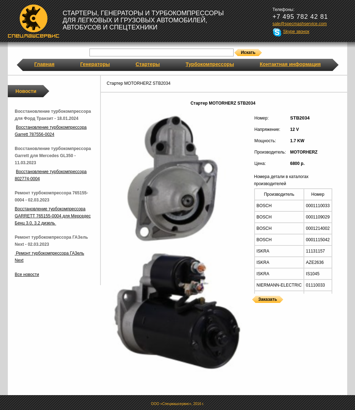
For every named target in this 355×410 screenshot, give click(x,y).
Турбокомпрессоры (210, 64)
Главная (44, 64)
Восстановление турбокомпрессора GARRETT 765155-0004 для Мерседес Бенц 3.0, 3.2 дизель (53, 216)
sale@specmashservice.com (300, 23)
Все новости (27, 274)
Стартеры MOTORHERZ (254, 307)
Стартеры (148, 64)
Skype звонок (296, 31)
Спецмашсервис (33, 21)
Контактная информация (290, 64)
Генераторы (95, 64)
